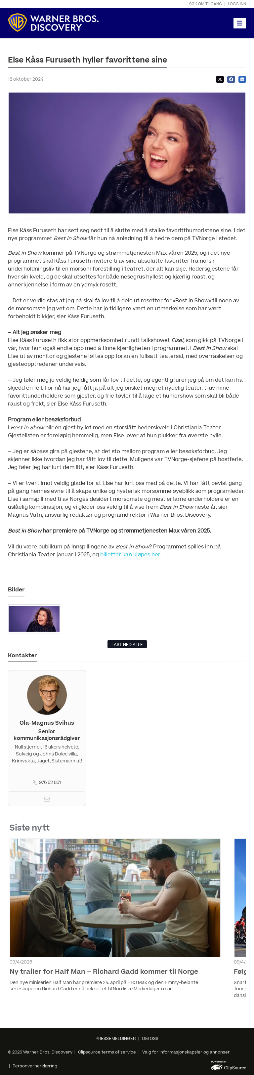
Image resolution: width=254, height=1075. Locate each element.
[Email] (47, 800)
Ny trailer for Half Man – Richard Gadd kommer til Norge (104, 971)
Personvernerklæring (35, 1066)
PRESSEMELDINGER (116, 1039)
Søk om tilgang (205, 4)
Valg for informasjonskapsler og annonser (186, 1052)
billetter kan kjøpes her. (130, 554)
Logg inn (237, 4)
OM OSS (150, 1039)
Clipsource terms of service (107, 1052)
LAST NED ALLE (127, 645)
